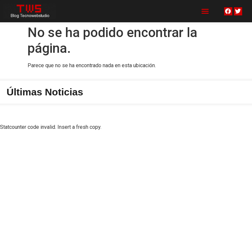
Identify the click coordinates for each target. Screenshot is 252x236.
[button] (205, 11)
